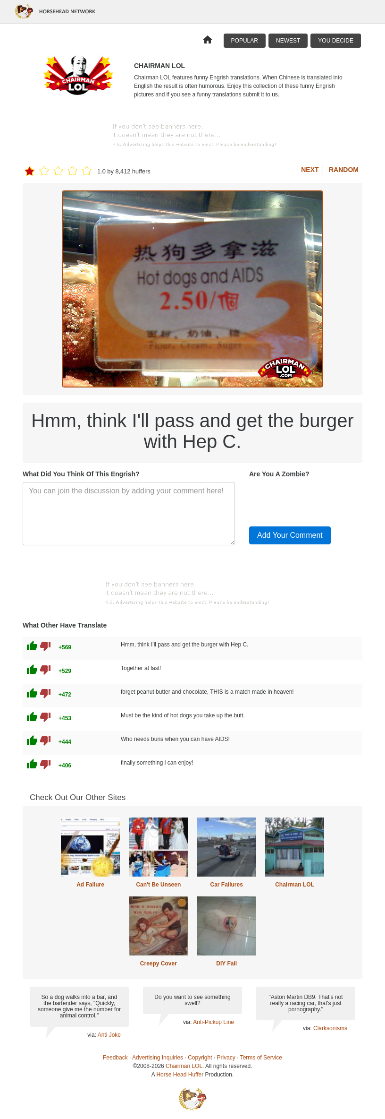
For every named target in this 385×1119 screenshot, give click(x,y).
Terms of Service (261, 1057)
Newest (288, 40)
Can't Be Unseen (158, 884)
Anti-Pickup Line (213, 1022)
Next (309, 169)
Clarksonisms (330, 1028)
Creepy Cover (158, 963)
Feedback (115, 1057)
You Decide (335, 40)
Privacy (226, 1057)
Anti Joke (109, 1035)
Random (344, 169)
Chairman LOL (294, 884)
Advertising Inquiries (157, 1057)
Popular (244, 40)
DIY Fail (226, 963)
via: (92, 1035)
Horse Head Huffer (179, 1074)
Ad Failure (90, 884)
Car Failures (226, 884)
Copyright (200, 1057)
